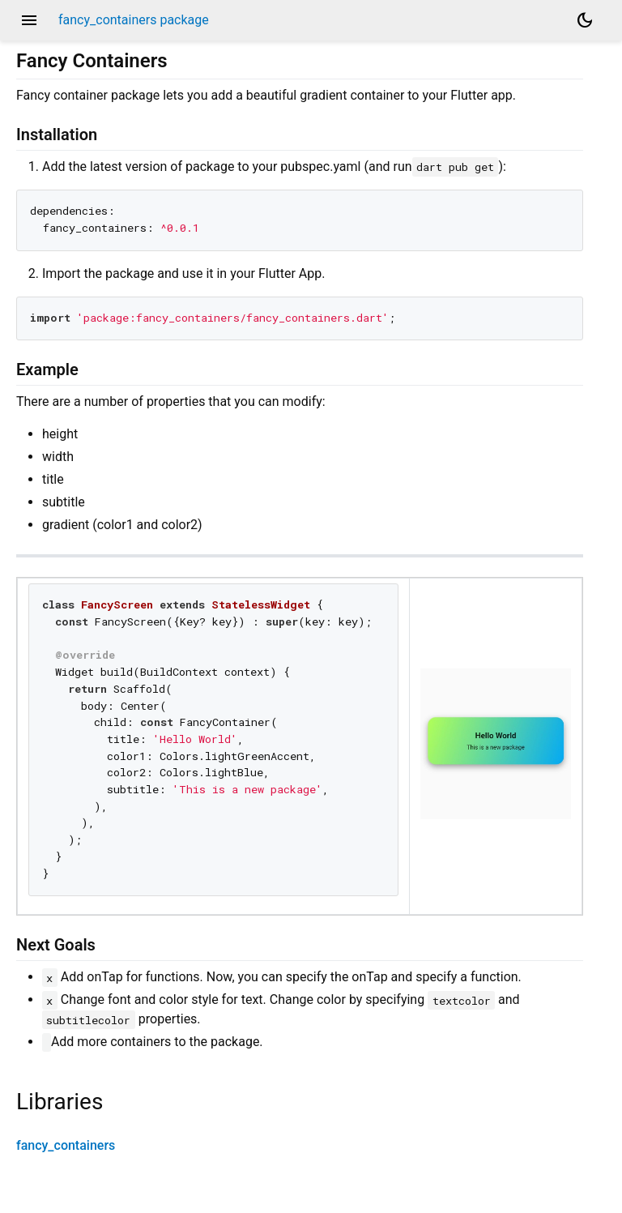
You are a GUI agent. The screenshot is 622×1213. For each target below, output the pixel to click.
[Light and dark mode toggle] (585, 20)
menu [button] (29, 20)
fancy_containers (65, 1145)
